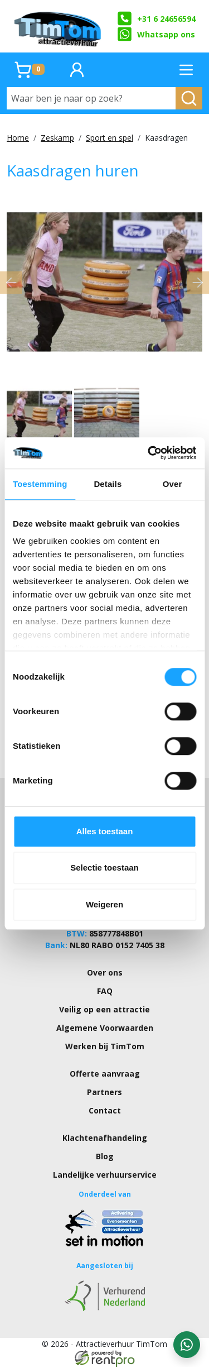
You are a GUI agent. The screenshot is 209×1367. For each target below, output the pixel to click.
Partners (104, 1092)
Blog (105, 1156)
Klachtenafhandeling (104, 1137)
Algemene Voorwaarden (104, 1027)
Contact (105, 1110)
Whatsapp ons (156, 34)
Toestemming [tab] (40, 484)
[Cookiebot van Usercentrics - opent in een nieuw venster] (148, 453)
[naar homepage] (58, 26)
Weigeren (104, 904)
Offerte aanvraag (105, 1073)
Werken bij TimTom (104, 1046)
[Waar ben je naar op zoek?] (91, 98)
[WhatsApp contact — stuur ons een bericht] (186, 1344)
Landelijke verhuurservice (105, 1174)
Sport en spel (109, 137)
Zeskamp (57, 137)
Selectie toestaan (104, 867)
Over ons (105, 972)
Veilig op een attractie (104, 1009)
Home (18, 137)
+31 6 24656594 (156, 18)
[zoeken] (189, 98)
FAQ (105, 991)
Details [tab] (107, 484)
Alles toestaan (104, 831)
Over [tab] (172, 484)
